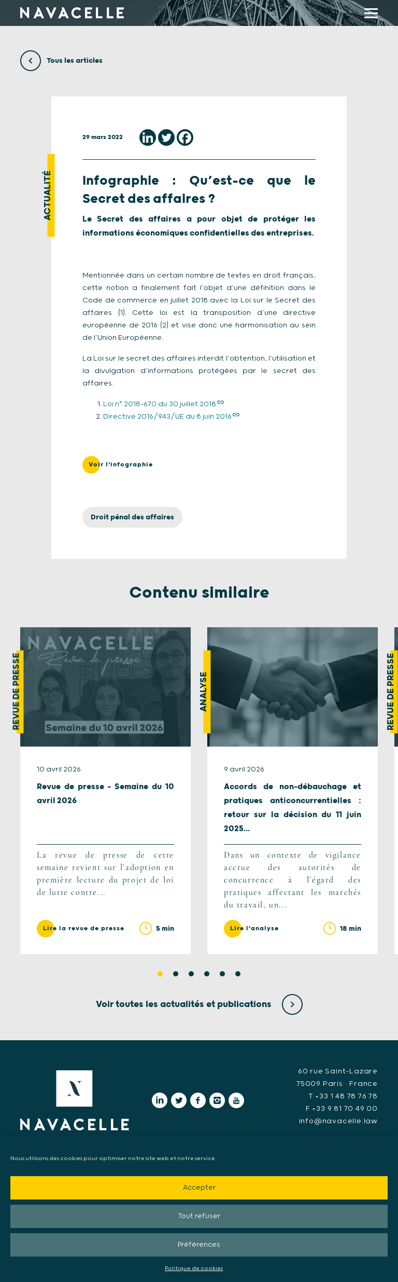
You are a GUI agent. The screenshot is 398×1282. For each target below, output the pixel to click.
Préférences (199, 1245)
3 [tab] (191, 974)
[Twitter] (166, 137)
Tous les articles (61, 61)
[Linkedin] (147, 137)
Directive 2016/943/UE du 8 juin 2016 (167, 416)
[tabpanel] (105, 790)
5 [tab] (222, 974)
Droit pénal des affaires (132, 517)
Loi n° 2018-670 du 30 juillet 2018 (159, 404)
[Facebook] (185, 137)
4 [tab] (207, 974)
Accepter (199, 1188)
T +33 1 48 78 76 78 (343, 1096)
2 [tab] (175, 974)
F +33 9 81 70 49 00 (342, 1109)
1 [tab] (160, 974)
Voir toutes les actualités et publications (199, 1004)
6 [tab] (238, 974)
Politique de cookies (194, 1268)
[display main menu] (371, 13)
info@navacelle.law (338, 1121)
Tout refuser (199, 1216)
